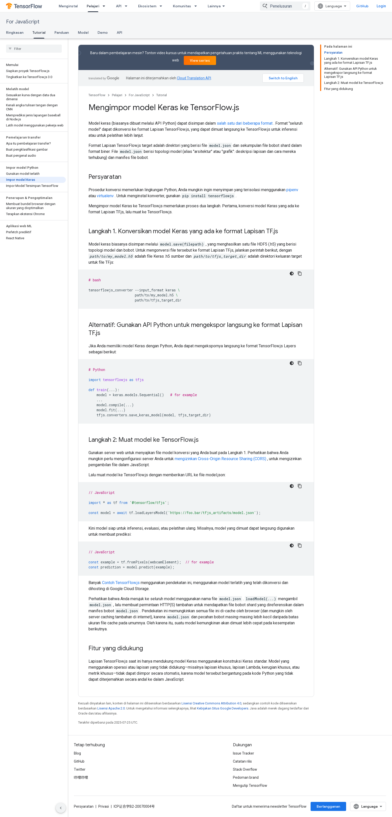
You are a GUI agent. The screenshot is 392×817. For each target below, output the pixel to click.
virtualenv (105, 195)
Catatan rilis (242, 761)
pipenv (292, 189)
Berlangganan (328, 806)
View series (200, 60)
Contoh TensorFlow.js (121, 582)
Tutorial (161, 95)
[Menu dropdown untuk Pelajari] (105, 6)
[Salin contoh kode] (300, 273)
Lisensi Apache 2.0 (111, 708)
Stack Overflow (245, 769)
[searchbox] (34, 49)
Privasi (103, 806)
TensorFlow (96, 95)
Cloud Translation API (194, 78)
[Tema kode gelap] (292, 273)
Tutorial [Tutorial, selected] (39, 32)
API (119, 6)
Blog (77, 753)
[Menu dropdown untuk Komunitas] (197, 6)
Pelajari (117, 95)
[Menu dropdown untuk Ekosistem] (162, 6)
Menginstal (68, 6)
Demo (103, 32)
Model (83, 32)
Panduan (61, 32)
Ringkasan (14, 32)
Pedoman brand (246, 777)
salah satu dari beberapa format (245, 123)
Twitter (79, 769)
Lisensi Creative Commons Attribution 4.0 (211, 703)
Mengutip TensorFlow (250, 786)
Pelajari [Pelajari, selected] (93, 6)
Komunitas (182, 6)
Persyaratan (84, 806)
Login (381, 6)
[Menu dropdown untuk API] (128, 6)
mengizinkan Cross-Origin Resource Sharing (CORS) (220, 458)
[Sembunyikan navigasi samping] (61, 808)
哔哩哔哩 (81, 777)
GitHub (362, 6)
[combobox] (285, 6)
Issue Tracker (243, 753)
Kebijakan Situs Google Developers (222, 708)
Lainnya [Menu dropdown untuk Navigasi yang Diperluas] (214, 6)
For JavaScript (22, 22)
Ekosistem (147, 6)
